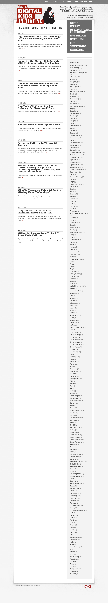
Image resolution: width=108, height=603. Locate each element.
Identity (72, 249)
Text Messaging (75, 505)
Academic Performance (78, 65)
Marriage (73, 281)
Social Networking (76, 466)
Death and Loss (75, 143)
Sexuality (73, 444)
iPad (71, 261)
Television (73, 500)
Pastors (72, 359)
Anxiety (72, 84)
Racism (72, 388)
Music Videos (74, 320)
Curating (73, 133)
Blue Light (73, 96)
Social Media (74, 464)
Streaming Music (75, 474)
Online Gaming (75, 335)
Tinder (72, 518)
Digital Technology (76, 169)
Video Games (74, 547)
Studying (73, 481)
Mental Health (74, 291)
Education (73, 186)
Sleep (72, 452)
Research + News (77, 39)
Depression (73, 150)
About (40, 1)
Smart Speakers (75, 454)
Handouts (74, 22)
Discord (72, 174)
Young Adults (74, 569)
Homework (73, 247)
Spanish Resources (78, 35)
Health (72, 244)
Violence (73, 552)
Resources (67, 1)
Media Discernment (76, 286)
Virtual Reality (74, 557)
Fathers (72, 208)
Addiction (73, 70)
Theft (71, 513)
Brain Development (76, 106)
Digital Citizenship (76, 152)
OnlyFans (73, 349)
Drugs (72, 182)
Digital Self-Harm (75, 167)
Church (72, 118)
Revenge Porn (74, 398)
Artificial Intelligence (76, 91)
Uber (71, 535)
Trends (72, 520)
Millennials (73, 303)
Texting (72, 508)
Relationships (74, 396)
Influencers (73, 252)
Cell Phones (74, 113)
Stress (72, 478)
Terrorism (73, 503)
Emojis (72, 191)
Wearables (73, 559)
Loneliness (73, 276)
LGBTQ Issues (75, 274)
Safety (72, 405)
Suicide (72, 486)
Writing (72, 564)
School (72, 408)
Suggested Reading (78, 46)
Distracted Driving (76, 177)
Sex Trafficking (75, 427)
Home (91, 1)
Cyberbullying (74, 135)
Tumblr (72, 525)
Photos (72, 364)
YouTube (73, 574)
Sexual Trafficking (76, 442)
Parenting (73, 357)
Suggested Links (77, 49)
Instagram (73, 254)
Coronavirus (74, 126)
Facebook (73, 201)
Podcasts (73, 374)
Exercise (73, 199)
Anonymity (73, 82)
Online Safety (74, 342)
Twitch (72, 530)
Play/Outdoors (74, 371)
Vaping (72, 542)
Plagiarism (73, 369)
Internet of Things (76, 259)
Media (72, 42)
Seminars (56, 1)
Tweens (72, 527)
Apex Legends (74, 87)
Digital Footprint (75, 157)
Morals (72, 310)
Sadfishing (73, 403)
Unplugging (73, 539)
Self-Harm (73, 420)
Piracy (72, 366)
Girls (71, 235)
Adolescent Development (78, 72)
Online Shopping (75, 344)
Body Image (74, 99)
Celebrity (73, 111)
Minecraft (73, 305)
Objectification (74, 332)
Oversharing (74, 352)
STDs (72, 471)
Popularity (73, 376)
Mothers (72, 313)
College (72, 121)
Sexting (72, 430)
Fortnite (72, 218)
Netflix (72, 325)
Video (72, 544)
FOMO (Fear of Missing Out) (79, 213)
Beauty (72, 94)
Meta (71, 296)
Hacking (72, 242)
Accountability (74, 68)
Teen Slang (73, 498)
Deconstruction (75, 145)
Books (72, 101)
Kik (71, 269)
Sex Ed (72, 425)
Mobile (72, 308)
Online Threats (75, 347)
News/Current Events (77, 327)
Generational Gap (76, 232)
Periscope (73, 361)
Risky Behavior (75, 400)
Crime (72, 128)
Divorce (72, 179)
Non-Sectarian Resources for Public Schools (81, 31)
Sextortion (73, 432)
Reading (72, 393)
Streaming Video (75, 476)
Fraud (72, 220)
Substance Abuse (76, 483)
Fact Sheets (75, 26)
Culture (72, 130)
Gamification (74, 227)
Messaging (73, 293)
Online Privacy (75, 340)
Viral (71, 554)
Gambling (73, 225)
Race (71, 386)
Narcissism (73, 322)
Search (72, 415)
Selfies (72, 422)
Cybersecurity (74, 138)
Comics (72, 123)
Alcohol (72, 79)
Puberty (72, 383)
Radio (72, 391)
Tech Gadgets (74, 493)
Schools (72, 413)
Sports (72, 469)
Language (73, 271)
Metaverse (73, 298)
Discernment (74, 172)
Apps (71, 89)
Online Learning (75, 337)
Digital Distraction (76, 155)
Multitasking (74, 315)
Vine (71, 549)
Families (72, 206)
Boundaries (73, 104)
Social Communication (77, 461)
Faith (71, 204)
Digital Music (74, 160)
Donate (47, 1)
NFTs (71, 330)
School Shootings (76, 410)
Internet (72, 257)
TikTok (72, 515)
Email (72, 189)
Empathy (73, 194)
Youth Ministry (74, 571)
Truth (71, 522)
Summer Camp (75, 488)
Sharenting (73, 449)
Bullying (72, 108)
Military (72, 301)
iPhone (72, 264)
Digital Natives (74, 162)
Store (75, 1)
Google (72, 237)
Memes (72, 288)
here (23, 48)
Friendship (73, 222)
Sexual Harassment (76, 439)
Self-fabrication (75, 418)
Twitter (72, 532)
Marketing (73, 279)
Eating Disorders (75, 184)
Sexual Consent (75, 437)
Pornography (74, 379)
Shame (72, 447)
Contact (83, 1)
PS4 (71, 381)
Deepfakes (73, 147)
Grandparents (74, 240)
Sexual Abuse (74, 435)
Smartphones (74, 457)
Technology (73, 496)
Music (72, 318)
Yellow (72, 566)
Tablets (72, 491)
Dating (72, 140)
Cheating (73, 116)
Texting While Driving (77, 510)
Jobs (71, 266)
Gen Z (72, 230)
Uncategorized (75, 537)
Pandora (73, 354)
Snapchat (73, 459)
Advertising (73, 77)
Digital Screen (74, 165)
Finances (73, 211)
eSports (72, 196)
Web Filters (73, 561)
